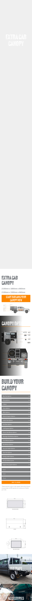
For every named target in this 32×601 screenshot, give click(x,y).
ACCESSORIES (16, 599)
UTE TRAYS (16, 569)
